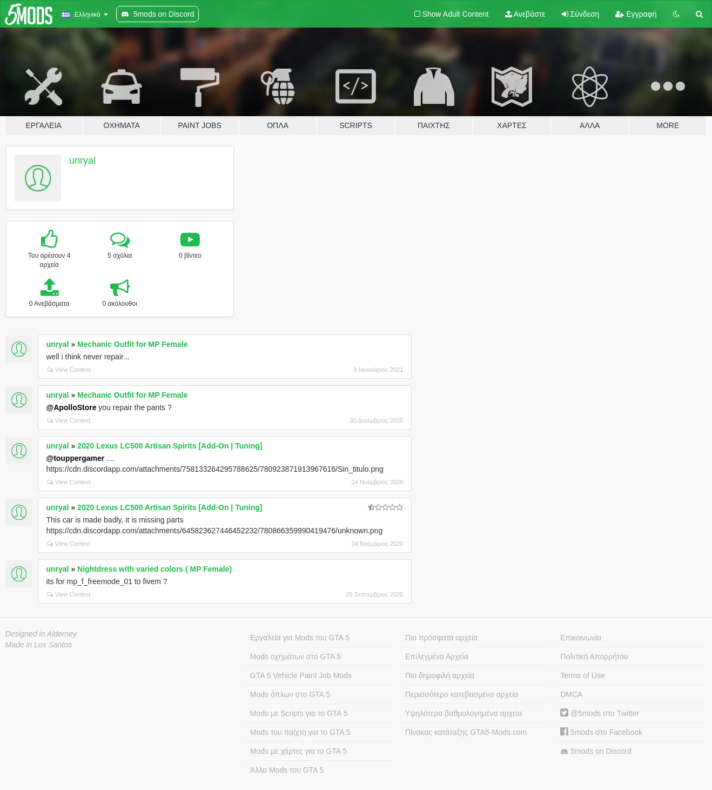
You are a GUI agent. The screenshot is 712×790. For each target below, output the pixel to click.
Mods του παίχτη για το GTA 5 (300, 732)
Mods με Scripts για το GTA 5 (299, 713)
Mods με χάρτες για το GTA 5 (298, 751)
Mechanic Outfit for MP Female (132, 344)
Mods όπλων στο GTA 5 (290, 694)
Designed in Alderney (41, 634)
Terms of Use (582, 675)
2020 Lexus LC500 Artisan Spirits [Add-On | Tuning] (169, 445)
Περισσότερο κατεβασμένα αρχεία (461, 694)
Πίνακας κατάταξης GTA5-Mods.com (466, 732)
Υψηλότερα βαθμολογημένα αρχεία (463, 713)
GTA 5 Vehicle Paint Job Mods (301, 675)
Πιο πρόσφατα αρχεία (441, 637)
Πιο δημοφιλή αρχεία (439, 675)
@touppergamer (75, 458)
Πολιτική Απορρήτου (594, 656)
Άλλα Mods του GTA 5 (287, 770)
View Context (69, 369)
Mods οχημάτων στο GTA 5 (295, 656)
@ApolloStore (71, 407)
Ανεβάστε (525, 14)
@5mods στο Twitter (599, 713)
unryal (82, 160)
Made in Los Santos (38, 644)
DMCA (571, 694)
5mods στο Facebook (601, 732)
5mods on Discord (596, 751)
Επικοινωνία (580, 637)
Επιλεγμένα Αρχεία (436, 656)
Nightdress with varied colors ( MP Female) (154, 569)
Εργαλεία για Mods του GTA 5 (300, 637)
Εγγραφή (635, 14)
